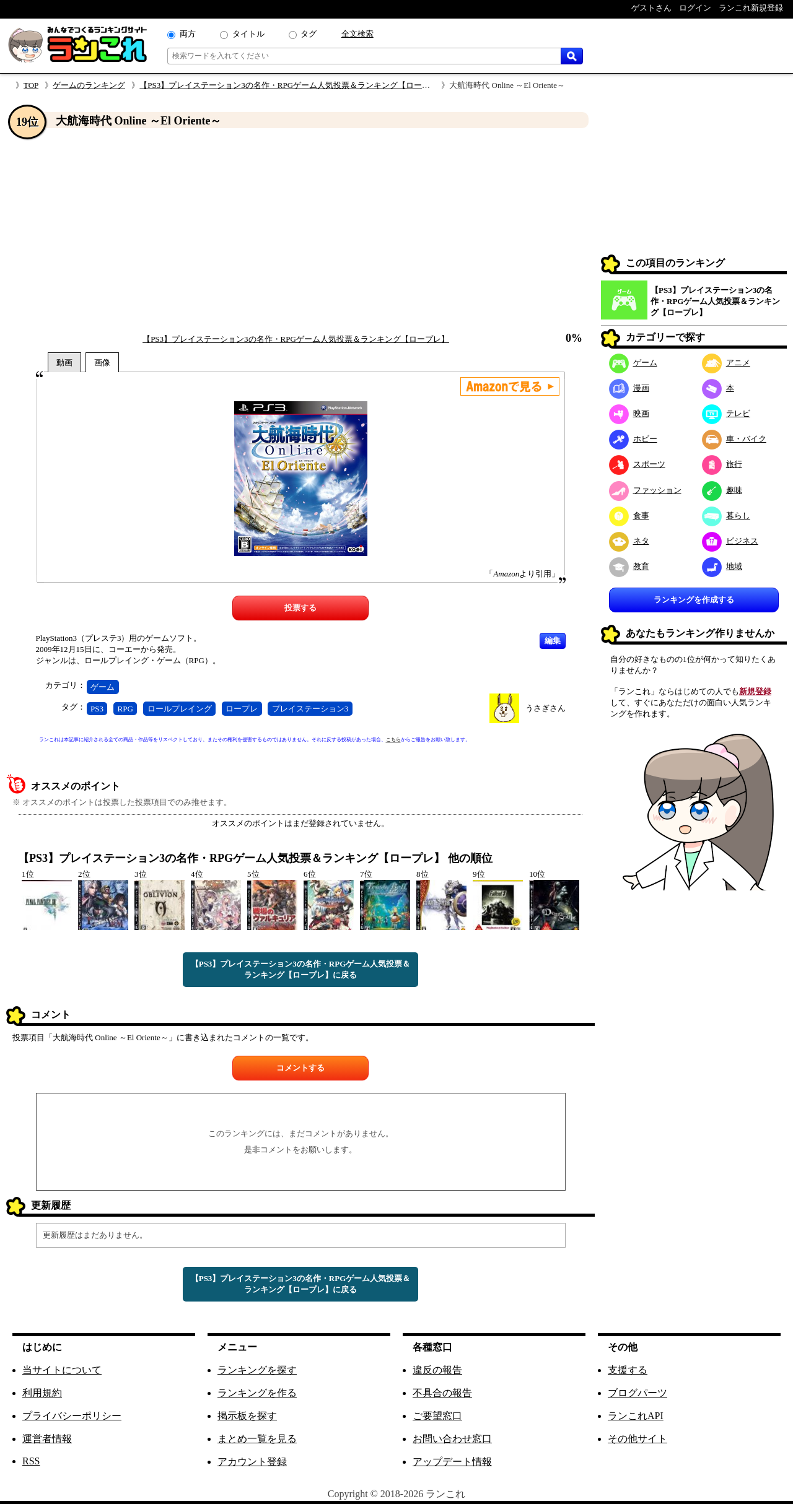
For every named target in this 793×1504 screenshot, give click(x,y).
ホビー (633, 438)
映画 (629, 413)
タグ (308, 33)
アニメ (726, 362)
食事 (629, 515)
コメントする (300, 1067)
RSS (31, 1461)
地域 (722, 566)
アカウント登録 (252, 1461)
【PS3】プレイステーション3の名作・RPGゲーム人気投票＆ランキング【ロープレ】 (292, 85)
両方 (188, 33)
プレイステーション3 (310, 708)
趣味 (722, 490)
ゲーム (102, 687)
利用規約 (42, 1393)
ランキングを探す (257, 1370)
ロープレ (242, 708)
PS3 (96, 708)
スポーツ (637, 464)
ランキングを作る (257, 1393)
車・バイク (734, 438)
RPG (125, 708)
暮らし (726, 515)
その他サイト (637, 1438)
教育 (629, 566)
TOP (31, 85)
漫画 (629, 388)
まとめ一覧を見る (257, 1438)
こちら (393, 739)
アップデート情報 (452, 1461)
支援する (627, 1370)
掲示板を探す (247, 1416)
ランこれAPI (636, 1416)
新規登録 (755, 691)
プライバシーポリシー (71, 1416)
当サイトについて (62, 1370)
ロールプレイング (179, 708)
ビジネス (730, 541)
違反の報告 (437, 1370)
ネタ (629, 541)
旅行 (722, 464)
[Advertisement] (300, 231)
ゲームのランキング (89, 85)
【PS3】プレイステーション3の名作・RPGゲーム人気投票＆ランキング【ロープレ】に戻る (301, 969)
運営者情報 (47, 1438)
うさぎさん (545, 708)
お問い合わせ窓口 (452, 1438)
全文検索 (357, 33)
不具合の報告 (442, 1393)
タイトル (248, 33)
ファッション (645, 490)
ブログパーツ (637, 1393)
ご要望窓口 (437, 1416)
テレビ (726, 413)
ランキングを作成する (694, 599)
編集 (553, 640)
